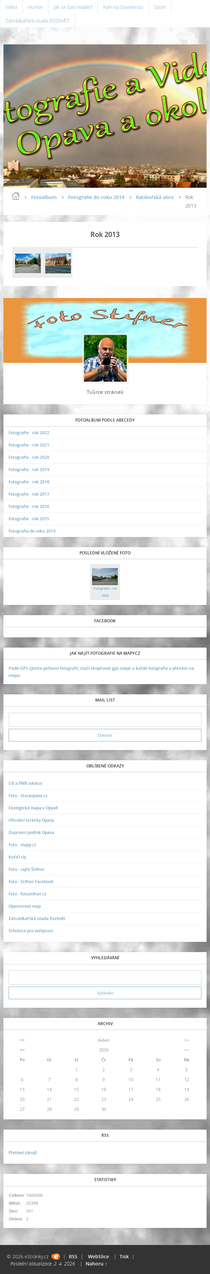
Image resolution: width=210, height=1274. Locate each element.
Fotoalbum (44, 197)
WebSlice (98, 1256)
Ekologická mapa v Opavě (33, 808)
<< (22, 1040)
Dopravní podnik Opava (31, 832)
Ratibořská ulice (155, 197)
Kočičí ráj (17, 857)
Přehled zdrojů (23, 1153)
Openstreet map (25, 906)
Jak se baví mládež (73, 7)
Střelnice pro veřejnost (31, 931)
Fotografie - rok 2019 (29, 469)
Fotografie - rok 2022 (29, 433)
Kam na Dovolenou (123, 7)
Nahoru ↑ (96, 1263)
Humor (35, 7)
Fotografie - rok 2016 (29, 506)
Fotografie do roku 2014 (96, 197)
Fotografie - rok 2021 (29, 445)
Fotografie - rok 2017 (29, 494)
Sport (160, 7)
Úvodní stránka (16, 196)
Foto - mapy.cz (22, 845)
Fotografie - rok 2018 (29, 482)
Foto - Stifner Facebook (31, 881)
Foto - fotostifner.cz (28, 894)
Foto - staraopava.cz (28, 795)
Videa (11, 7)
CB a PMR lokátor (25, 783)
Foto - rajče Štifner (27, 869)
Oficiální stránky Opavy (31, 820)
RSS (73, 1256)
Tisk (124, 1256)
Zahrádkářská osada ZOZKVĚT (37, 20)
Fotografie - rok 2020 (29, 457)
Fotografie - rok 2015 (29, 519)
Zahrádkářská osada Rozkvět (37, 918)
